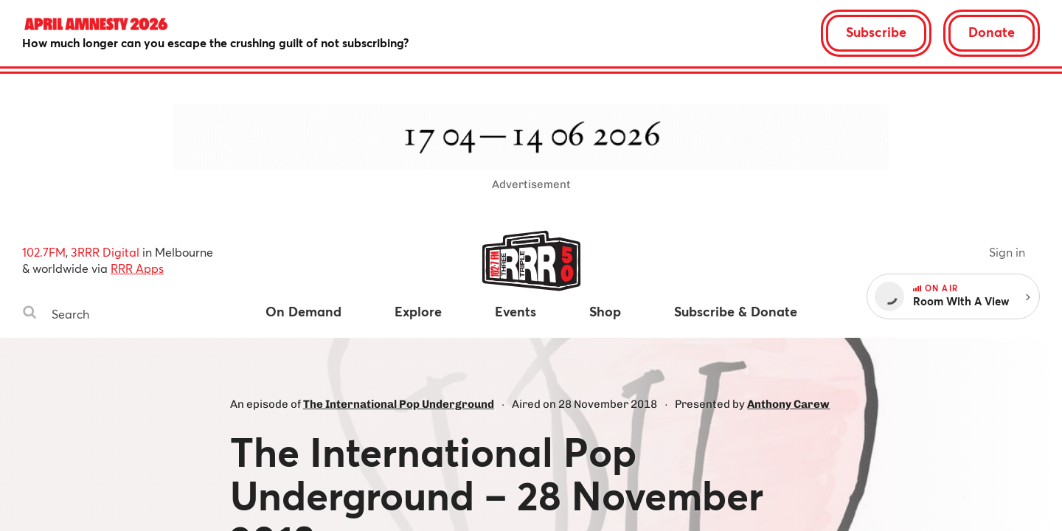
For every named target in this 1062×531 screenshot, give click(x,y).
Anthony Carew (788, 404)
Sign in (1007, 252)
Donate (991, 32)
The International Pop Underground (398, 404)
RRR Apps (137, 268)
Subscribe (876, 32)
